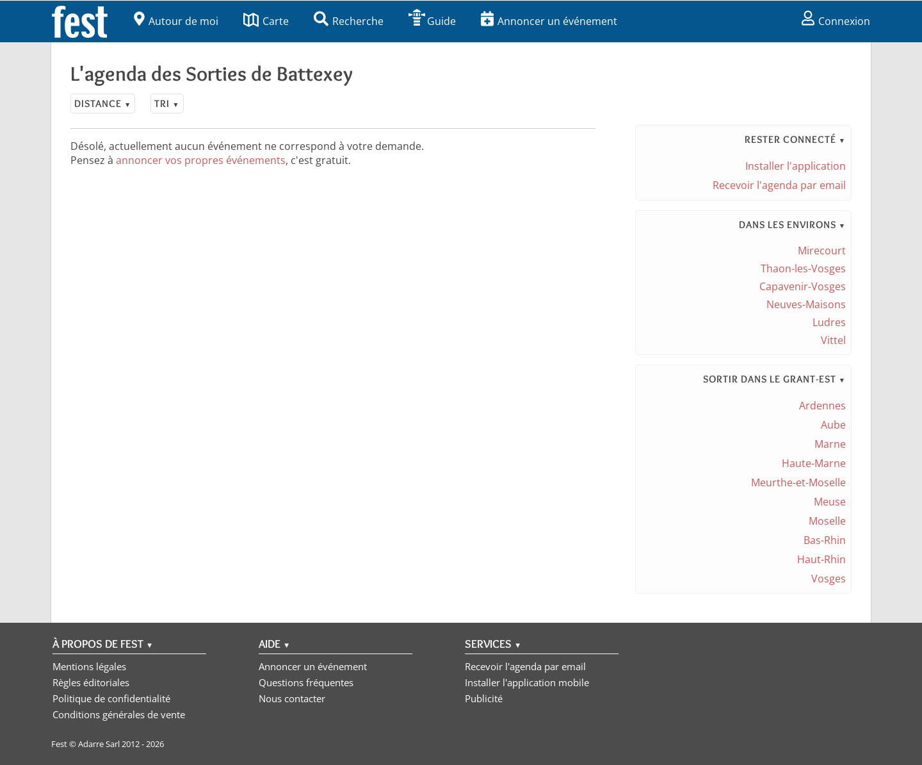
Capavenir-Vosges (802, 286)
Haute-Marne (814, 463)
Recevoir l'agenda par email (779, 185)
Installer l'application (795, 166)
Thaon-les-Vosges (803, 268)
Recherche (349, 21)
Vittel (833, 340)
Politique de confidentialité (111, 698)
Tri (166, 103)
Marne (830, 444)
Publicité (484, 698)
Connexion (836, 21)
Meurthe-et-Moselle (798, 482)
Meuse (830, 502)
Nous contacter (292, 698)
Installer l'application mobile (527, 682)
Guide (432, 21)
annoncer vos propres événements (201, 160)
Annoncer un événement (549, 21)
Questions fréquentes (306, 682)
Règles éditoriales (91, 682)
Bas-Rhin (825, 540)
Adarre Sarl (99, 744)
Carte (266, 21)
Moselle (827, 521)
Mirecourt (822, 250)
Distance (102, 103)
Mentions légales (89, 666)
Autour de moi (176, 21)
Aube (833, 425)
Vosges (828, 579)
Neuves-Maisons (806, 304)
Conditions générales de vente (119, 714)
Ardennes (822, 406)
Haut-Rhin (821, 559)
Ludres (829, 322)
